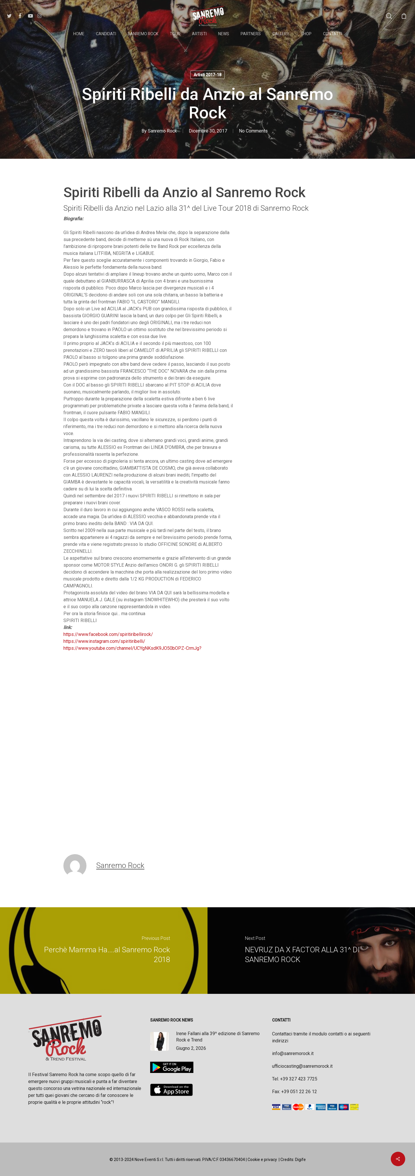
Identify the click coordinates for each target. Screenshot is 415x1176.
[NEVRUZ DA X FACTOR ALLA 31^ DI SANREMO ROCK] (311, 950)
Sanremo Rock (162, 131)
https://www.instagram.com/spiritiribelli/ (104, 641)
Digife (300, 1159)
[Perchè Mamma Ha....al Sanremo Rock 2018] (103, 950)
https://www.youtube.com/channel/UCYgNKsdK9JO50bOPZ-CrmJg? (132, 648)
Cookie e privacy (262, 1159)
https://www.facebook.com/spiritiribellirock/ (108, 634)
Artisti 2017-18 (207, 74)
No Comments (253, 131)
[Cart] (404, 16)
